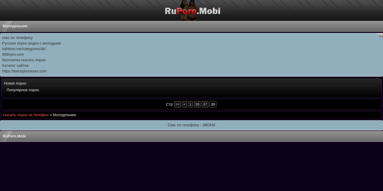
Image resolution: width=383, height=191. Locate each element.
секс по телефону (17, 38)
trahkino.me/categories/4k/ (24, 49)
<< (178, 104)
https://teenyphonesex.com (24, 71)
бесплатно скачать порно (24, 60)
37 (205, 104)
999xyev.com (13, 54)
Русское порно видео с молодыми (31, 43)
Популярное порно (23, 90)
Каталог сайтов (15, 65)
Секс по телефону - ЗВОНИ (191, 125)
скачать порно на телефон (26, 115)
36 (197, 104)
